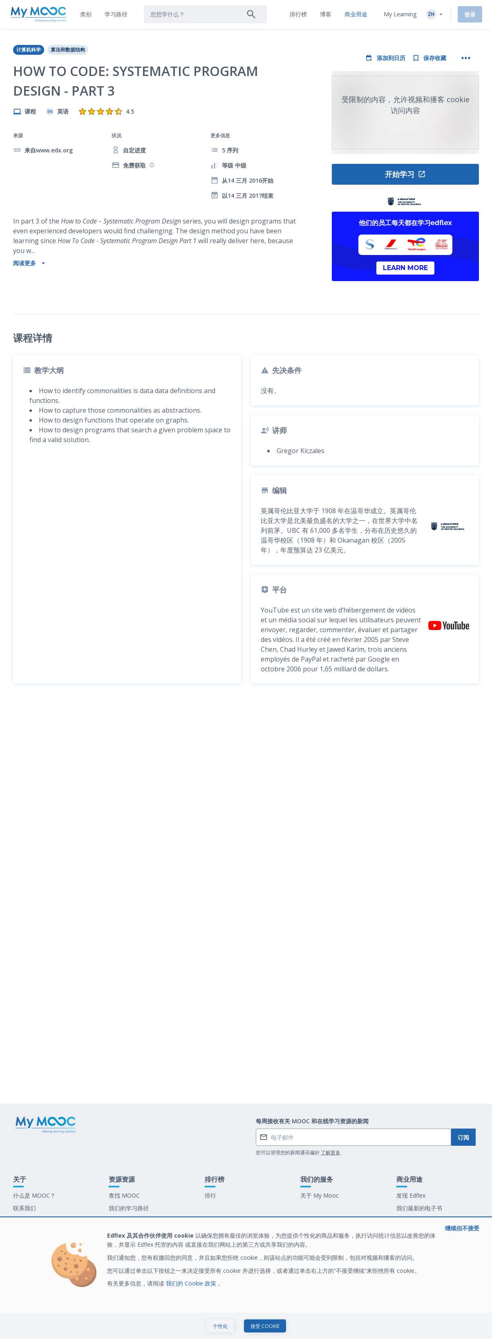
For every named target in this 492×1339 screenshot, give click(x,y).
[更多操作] (466, 58)
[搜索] (251, 14)
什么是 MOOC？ (34, 1244)
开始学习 (405, 174)
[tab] (85, 14)
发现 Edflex (410, 1244)
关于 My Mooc (319, 1244)
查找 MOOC (124, 1244)
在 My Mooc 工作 (419, 1270)
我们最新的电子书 (419, 1257)
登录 (470, 14)
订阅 (463, 1186)
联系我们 (24, 1257)
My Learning (400, 14)
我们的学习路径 (129, 1257)
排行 (210, 1244)
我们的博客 (123, 1270)
